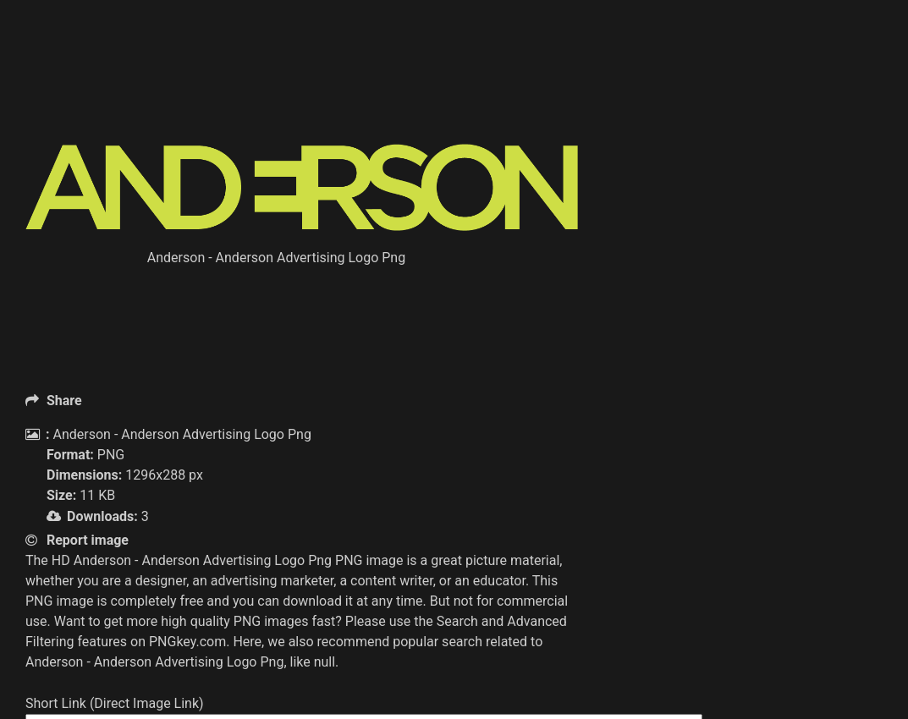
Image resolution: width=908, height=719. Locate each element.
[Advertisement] (333, 101)
